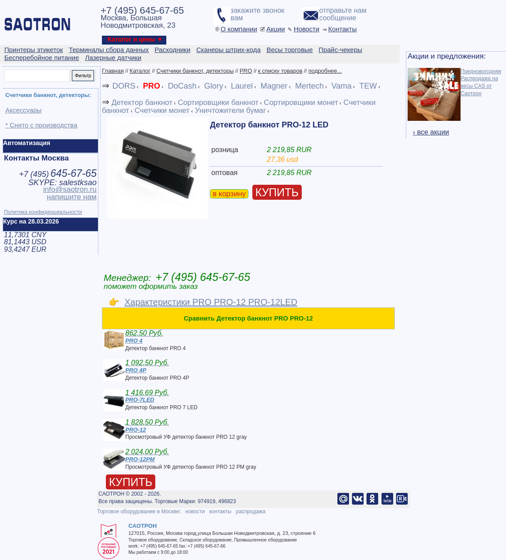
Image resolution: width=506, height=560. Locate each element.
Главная (113, 70)
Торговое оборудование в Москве (138, 511)
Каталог (140, 70)
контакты (220, 511)
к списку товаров (280, 70)
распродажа (250, 511)
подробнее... (325, 70)
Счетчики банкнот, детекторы (194, 70)
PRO (246, 70)
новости (195, 511)
